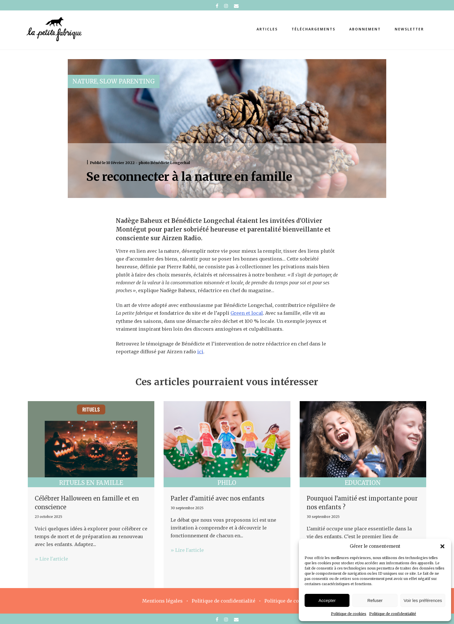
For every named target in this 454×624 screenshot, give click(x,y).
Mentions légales (162, 601)
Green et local (246, 313)
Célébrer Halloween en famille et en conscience (87, 503)
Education (363, 482)
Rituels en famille (91, 482)
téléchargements (313, 29)
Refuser (375, 600)
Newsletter (409, 29)
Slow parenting (127, 81)
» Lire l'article (51, 559)
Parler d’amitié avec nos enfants (217, 498)
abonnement (365, 29)
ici (200, 351)
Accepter (327, 600)
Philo (226, 482)
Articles (267, 29)
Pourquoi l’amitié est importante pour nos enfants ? (362, 503)
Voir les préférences (423, 600)
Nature (84, 81)
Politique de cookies (348, 614)
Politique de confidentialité (392, 614)
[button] (442, 546)
